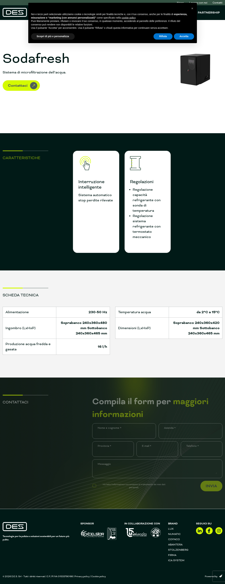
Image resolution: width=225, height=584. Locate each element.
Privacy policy (82, 576)
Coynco (174, 539)
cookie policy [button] (128, 17)
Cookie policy (98, 576)
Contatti (217, 2)
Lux (171, 528)
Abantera (175, 544)
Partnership (209, 13)
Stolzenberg (178, 549)
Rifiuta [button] (163, 36)
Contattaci (22, 85)
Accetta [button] (184, 36)
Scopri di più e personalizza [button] (53, 36)
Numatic (174, 534)
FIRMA (172, 555)
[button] (192, 8)
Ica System (176, 560)
